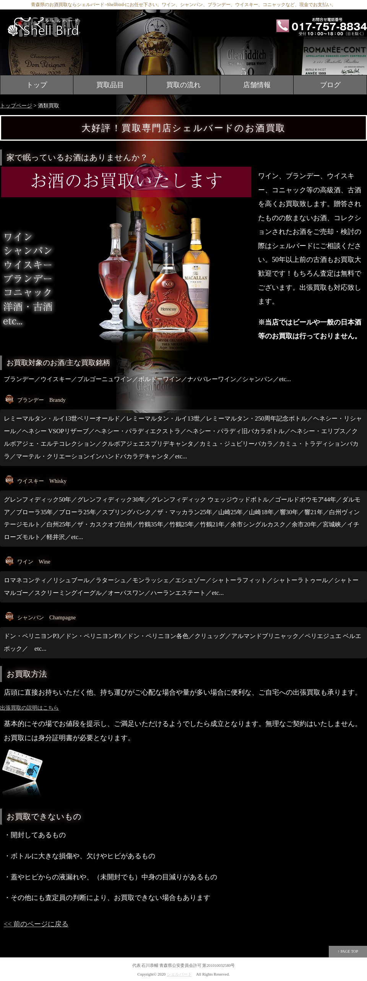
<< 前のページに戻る (36, 924)
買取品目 (110, 85)
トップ (36, 85)
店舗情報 (257, 85)
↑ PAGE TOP (348, 951)
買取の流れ (183, 85)
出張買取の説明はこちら (29, 708)
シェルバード (179, 974)
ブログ (330, 85)
